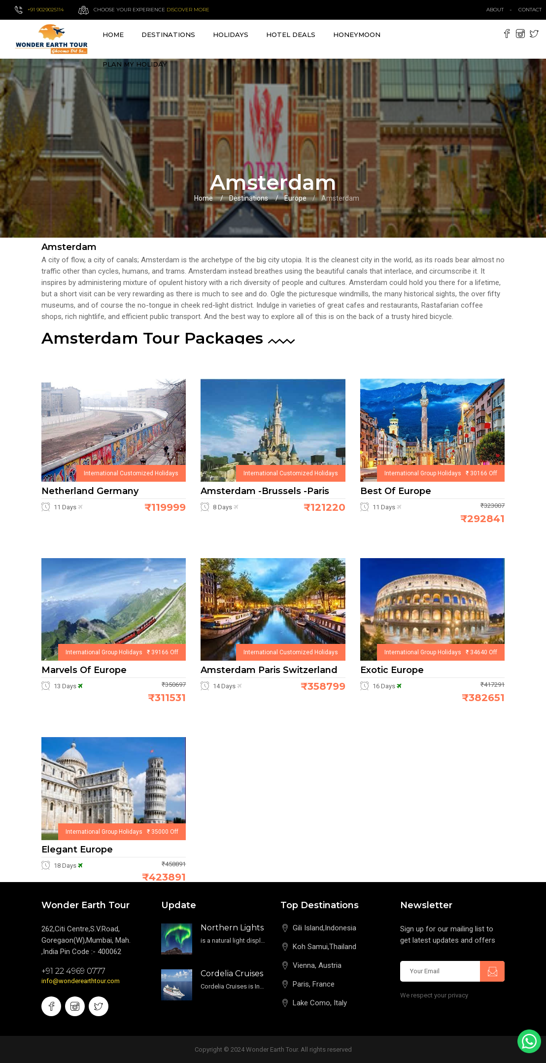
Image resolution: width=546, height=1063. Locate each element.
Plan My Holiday (134, 64)
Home (113, 34)
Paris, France (314, 984)
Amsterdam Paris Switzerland (269, 670)
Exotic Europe (392, 670)
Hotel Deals (290, 34)
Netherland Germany (89, 491)
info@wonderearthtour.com (80, 981)
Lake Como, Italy (320, 1002)
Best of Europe (395, 491)
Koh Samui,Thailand (324, 946)
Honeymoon (356, 34)
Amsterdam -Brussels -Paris (265, 491)
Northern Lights (232, 927)
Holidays (230, 34)
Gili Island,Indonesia (324, 927)
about (495, 9)
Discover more (188, 9)
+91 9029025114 (46, 9)
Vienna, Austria (317, 965)
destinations (168, 34)
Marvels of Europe (84, 670)
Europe (295, 198)
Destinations (248, 198)
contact (532, 9)
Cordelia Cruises (232, 973)
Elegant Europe (77, 849)
